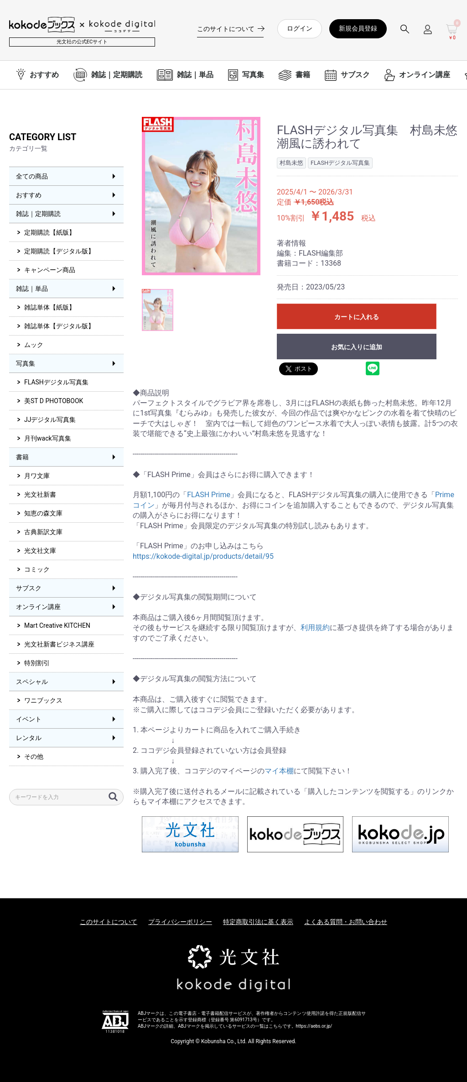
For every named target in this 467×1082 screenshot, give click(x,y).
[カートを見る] (452, 32)
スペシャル (32, 681)
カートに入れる (356, 316)
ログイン (299, 28)
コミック (37, 569)
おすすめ (29, 195)
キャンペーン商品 (49, 269)
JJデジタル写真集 (50, 419)
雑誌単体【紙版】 (49, 307)
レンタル (29, 737)
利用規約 (315, 627)
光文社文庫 (40, 550)
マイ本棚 (279, 771)
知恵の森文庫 (43, 513)
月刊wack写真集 (47, 438)
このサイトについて (108, 921)
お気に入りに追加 (356, 347)
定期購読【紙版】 (49, 232)
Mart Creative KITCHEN (57, 625)
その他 (33, 756)
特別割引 (37, 663)
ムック (33, 344)
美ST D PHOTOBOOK (53, 400)
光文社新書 (40, 494)
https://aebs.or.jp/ (314, 1026)
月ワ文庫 (37, 475)
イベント (29, 719)
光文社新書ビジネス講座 (59, 644)
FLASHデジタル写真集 (56, 382)
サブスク (29, 588)
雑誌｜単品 (32, 288)
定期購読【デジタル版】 (59, 251)
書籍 (22, 457)
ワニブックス (43, 700)
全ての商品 (32, 176)
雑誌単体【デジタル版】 (59, 326)
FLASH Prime (208, 494)
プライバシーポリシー (180, 921)
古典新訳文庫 (43, 532)
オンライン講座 (38, 606)
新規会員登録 (358, 28)
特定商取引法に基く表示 (258, 921)
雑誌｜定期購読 (38, 213)
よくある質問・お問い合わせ (345, 921)
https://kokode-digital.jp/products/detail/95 (203, 556)
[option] (201, 196)
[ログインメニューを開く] (427, 33)
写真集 (25, 363)
